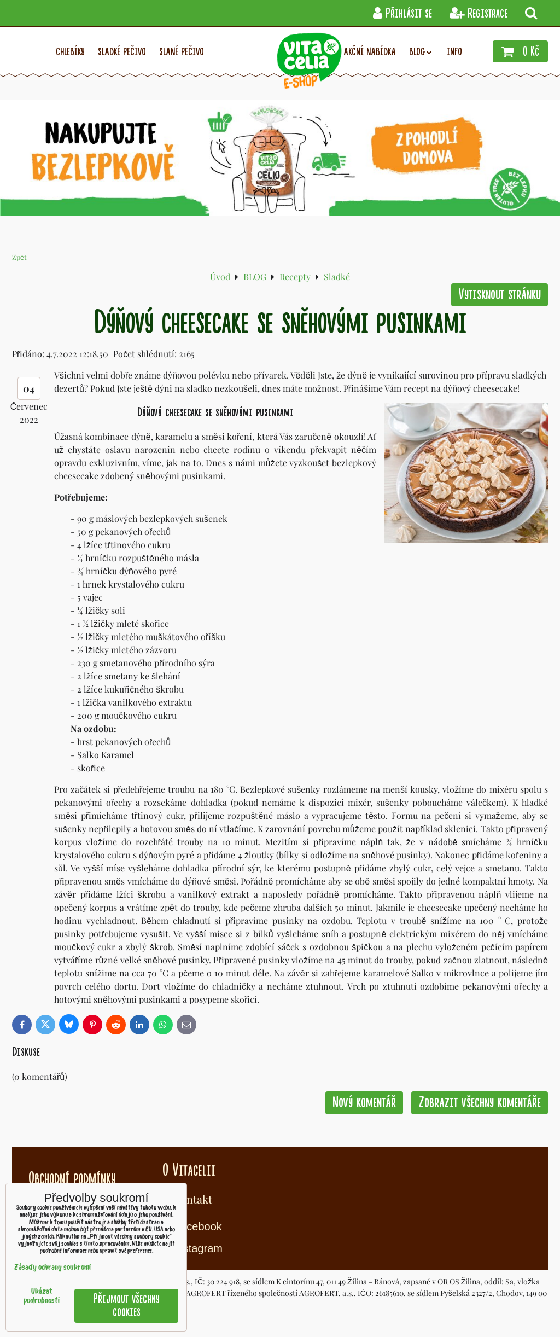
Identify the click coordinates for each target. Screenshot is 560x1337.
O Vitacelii (188, 1170)
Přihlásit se (402, 13)
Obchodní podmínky (71, 1178)
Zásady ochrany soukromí (52, 1268)
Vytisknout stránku (499, 295)
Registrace (479, 13)
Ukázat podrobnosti (42, 1296)
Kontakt (192, 1198)
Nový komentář (364, 1103)
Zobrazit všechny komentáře (479, 1103)
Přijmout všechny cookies (126, 1305)
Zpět (19, 256)
